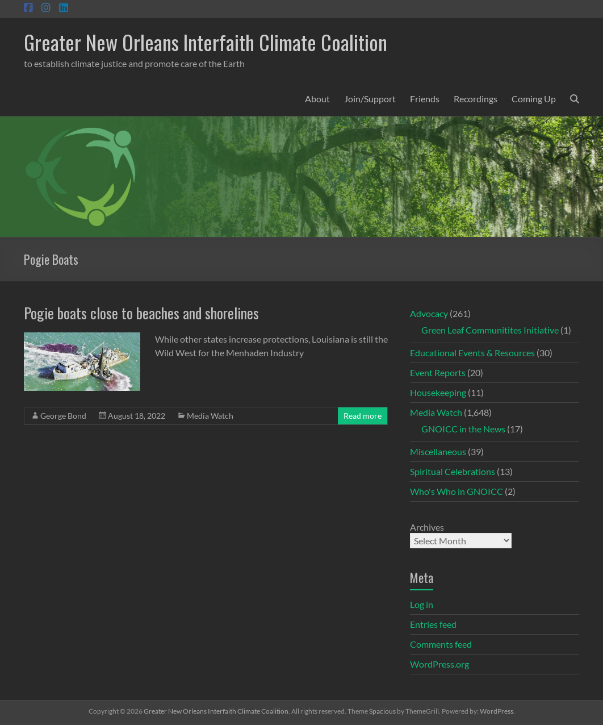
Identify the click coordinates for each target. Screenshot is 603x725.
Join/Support (370, 98)
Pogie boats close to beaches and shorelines (141, 313)
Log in (421, 604)
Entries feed (433, 624)
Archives (427, 527)
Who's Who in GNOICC (456, 491)
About (317, 98)
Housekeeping (438, 392)
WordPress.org (439, 664)
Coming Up (534, 98)
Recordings (475, 98)
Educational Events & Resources (472, 352)
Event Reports (438, 372)
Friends (424, 98)
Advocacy (429, 313)
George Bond (63, 415)
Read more (363, 415)
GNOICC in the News (463, 428)
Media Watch (210, 415)
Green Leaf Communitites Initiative (490, 329)
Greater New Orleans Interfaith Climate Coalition (205, 42)
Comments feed (441, 644)
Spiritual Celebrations (452, 471)
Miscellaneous (438, 451)
